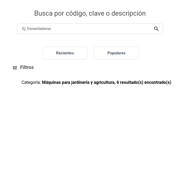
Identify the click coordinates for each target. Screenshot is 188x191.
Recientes (65, 53)
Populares (116, 53)
